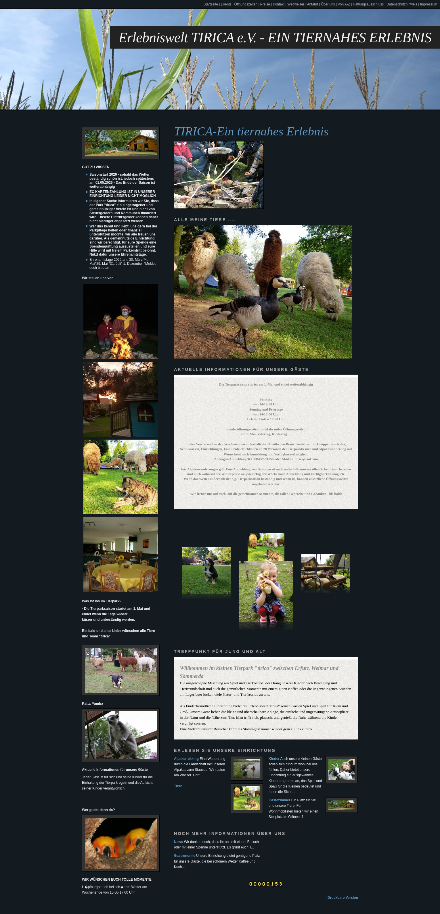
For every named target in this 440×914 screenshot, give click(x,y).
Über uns (328, 4)
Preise (265, 4)
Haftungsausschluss (368, 4)
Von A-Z (344, 4)
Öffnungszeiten (246, 4)
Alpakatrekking (186, 759)
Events (226, 4)
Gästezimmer (279, 800)
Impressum (428, 4)
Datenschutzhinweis (402, 4)
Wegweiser (295, 4)
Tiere (178, 786)
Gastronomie (184, 856)
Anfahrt (312, 4)
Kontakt (279, 4)
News (178, 842)
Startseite (211, 4)
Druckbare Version (343, 898)
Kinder (274, 759)
